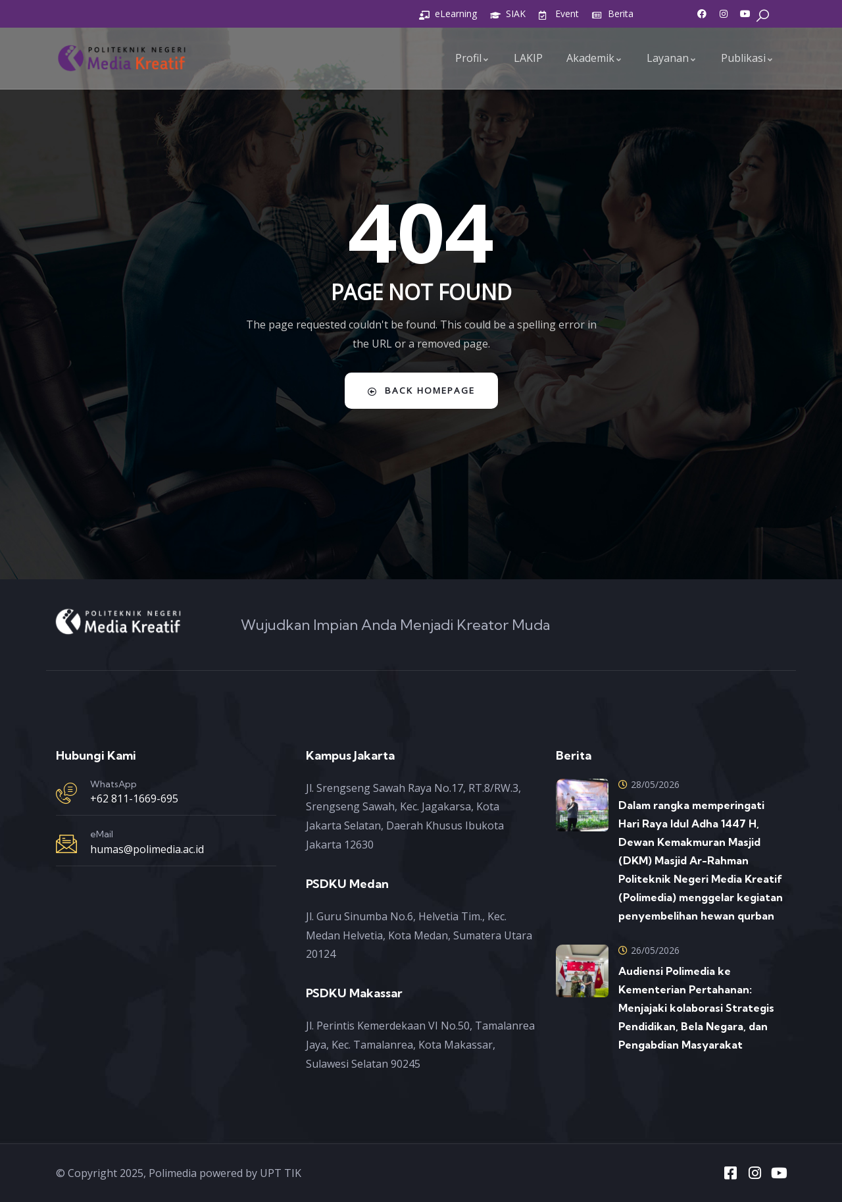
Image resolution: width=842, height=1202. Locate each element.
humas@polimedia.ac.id (147, 849)
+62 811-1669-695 (134, 798)
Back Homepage (421, 390)
